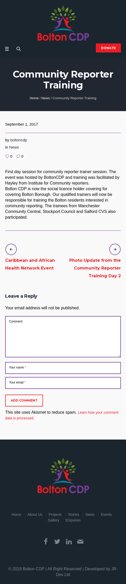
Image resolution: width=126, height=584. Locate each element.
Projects (55, 514)
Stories (73, 514)
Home (34, 98)
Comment (15, 321)
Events (106, 514)
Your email (17, 382)
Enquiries (73, 520)
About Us (35, 514)
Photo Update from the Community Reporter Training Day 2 (95, 268)
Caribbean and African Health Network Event (30, 264)
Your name (17, 367)
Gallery (53, 520)
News (45, 98)
